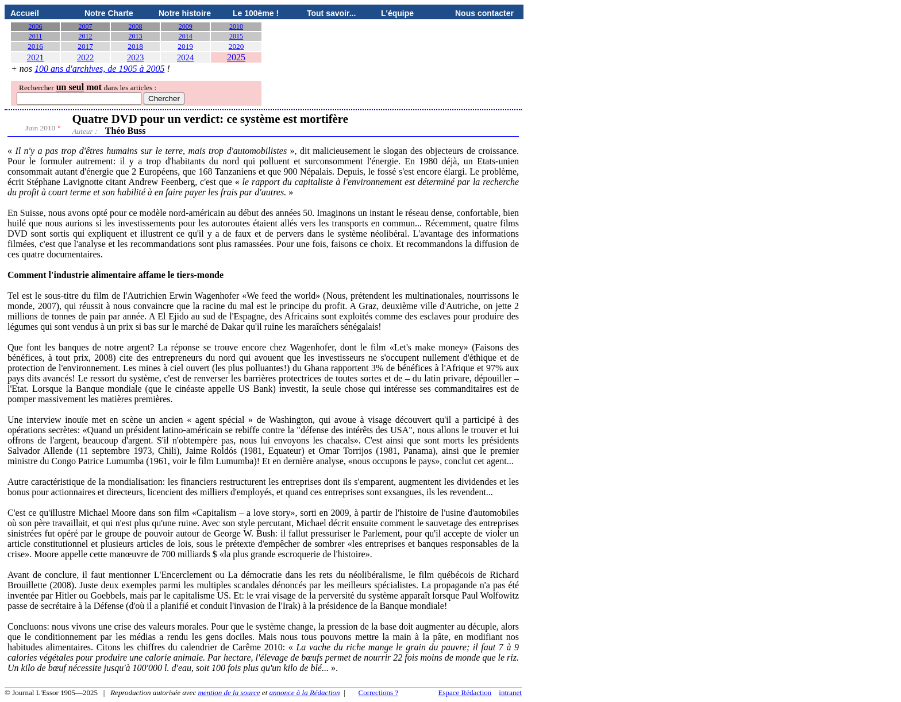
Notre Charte (108, 13)
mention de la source (229, 692)
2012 (86, 36)
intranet (510, 692)
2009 (185, 26)
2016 (35, 46)
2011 (36, 36)
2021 (35, 57)
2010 (236, 26)
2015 (236, 36)
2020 (236, 46)
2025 (236, 57)
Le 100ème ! (256, 13)
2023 (135, 57)
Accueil (24, 13)
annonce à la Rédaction (304, 692)
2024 (185, 57)
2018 (135, 46)
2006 (36, 26)
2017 (85, 46)
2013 (136, 36)
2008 (136, 26)
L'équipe (397, 13)
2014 (185, 36)
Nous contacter (484, 13)
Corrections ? (378, 692)
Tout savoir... (331, 13)
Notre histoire (185, 13)
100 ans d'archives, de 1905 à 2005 (99, 69)
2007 (86, 26)
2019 (185, 46)
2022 (85, 57)
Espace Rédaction (465, 692)
